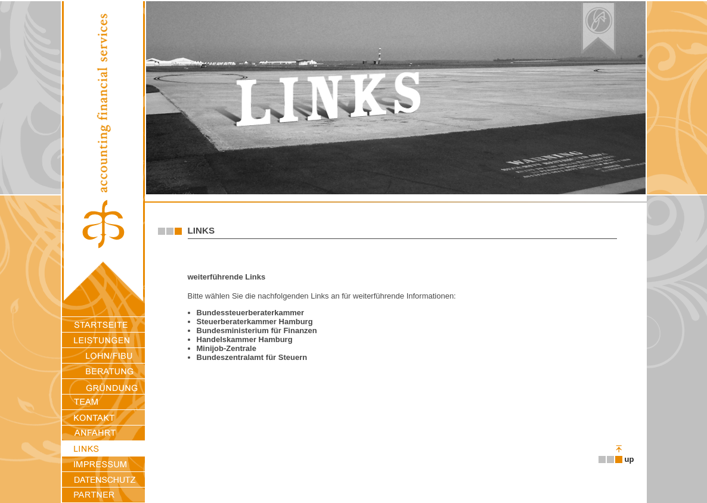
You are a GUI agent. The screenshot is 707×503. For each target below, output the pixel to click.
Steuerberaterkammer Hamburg (255, 321)
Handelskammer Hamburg (245, 339)
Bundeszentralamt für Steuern (252, 357)
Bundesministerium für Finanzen (257, 330)
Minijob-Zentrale (226, 348)
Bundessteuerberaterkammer (251, 312)
